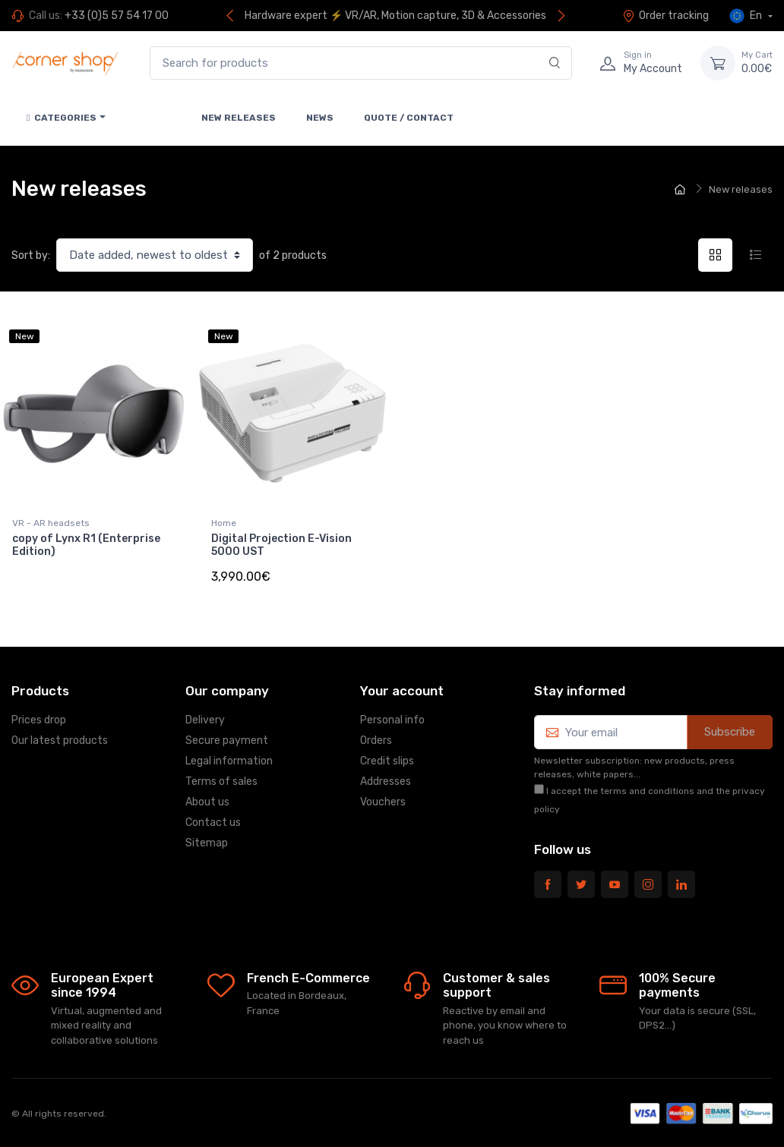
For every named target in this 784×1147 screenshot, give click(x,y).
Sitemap (206, 843)
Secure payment (226, 740)
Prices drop (38, 720)
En (746, 16)
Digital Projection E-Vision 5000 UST (281, 545)
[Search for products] (361, 63)
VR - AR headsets (51, 523)
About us (207, 802)
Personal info (392, 720)
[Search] (555, 63)
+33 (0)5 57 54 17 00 (117, 15)
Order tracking (665, 15)
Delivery (205, 720)
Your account (402, 690)
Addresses (385, 781)
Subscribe (729, 732)
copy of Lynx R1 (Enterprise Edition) (86, 545)
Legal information (229, 761)
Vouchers (383, 802)
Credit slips (387, 761)
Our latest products (59, 740)
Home (223, 523)
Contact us (213, 822)
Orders (376, 740)
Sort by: (30, 255)
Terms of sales (221, 781)
